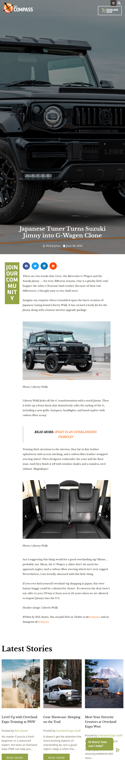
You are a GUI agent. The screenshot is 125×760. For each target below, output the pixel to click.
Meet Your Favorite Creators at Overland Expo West (100, 721)
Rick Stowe (21, 730)
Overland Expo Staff (68, 730)
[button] (113, 3)
